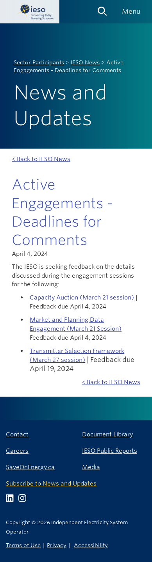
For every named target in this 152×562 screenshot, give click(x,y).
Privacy (56, 545)
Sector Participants (39, 62)
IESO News (85, 62)
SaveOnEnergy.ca (30, 467)
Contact (17, 434)
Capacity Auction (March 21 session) (82, 297)
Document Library (107, 434)
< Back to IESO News (41, 159)
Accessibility (91, 545)
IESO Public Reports (109, 450)
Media (91, 467)
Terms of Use (23, 545)
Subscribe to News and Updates (51, 483)
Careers (17, 450)
